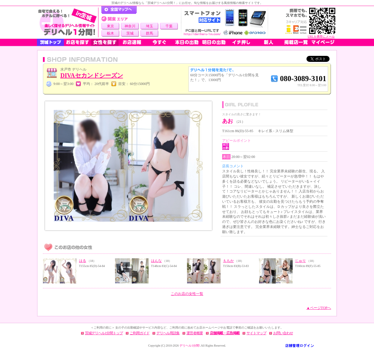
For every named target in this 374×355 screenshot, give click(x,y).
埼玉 (149, 26)
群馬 (149, 33)
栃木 (110, 33)
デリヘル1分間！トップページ (119, 10)
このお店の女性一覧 (187, 294)
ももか (228, 261)
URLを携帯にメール (321, 36)
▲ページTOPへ (318, 308)
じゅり (300, 261)
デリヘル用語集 (167, 333)
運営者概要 (194, 333)
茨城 (130, 33)
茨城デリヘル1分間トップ (104, 333)
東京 (110, 26)
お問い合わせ (283, 333)
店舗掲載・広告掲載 (225, 333)
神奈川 (130, 26)
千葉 (169, 26)
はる (82, 261)
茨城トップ (50, 42)
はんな (156, 261)
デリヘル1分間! (189, 345)
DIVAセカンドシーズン (91, 75)
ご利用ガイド (139, 333)
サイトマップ (256, 333)
